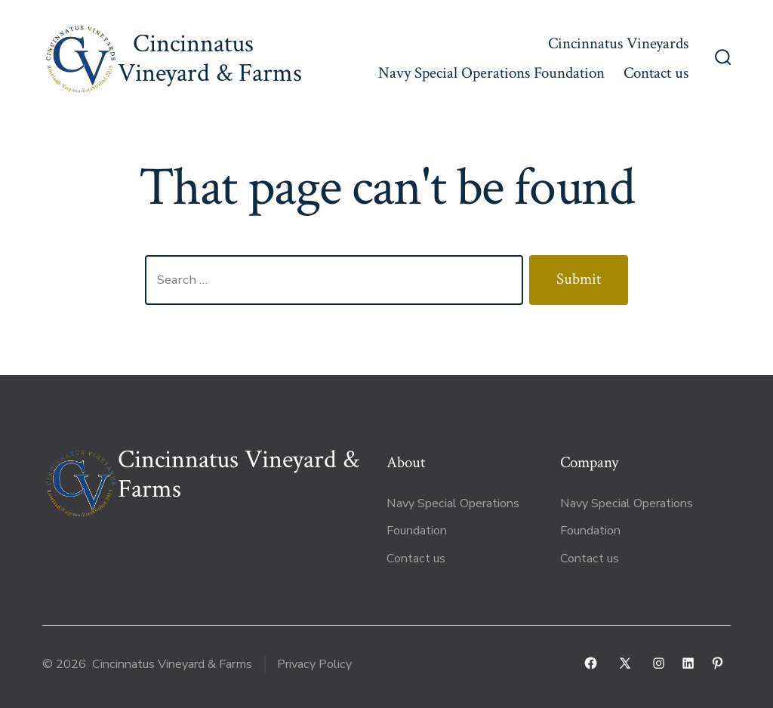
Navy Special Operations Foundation (491, 73)
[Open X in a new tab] (625, 663)
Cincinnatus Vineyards (618, 43)
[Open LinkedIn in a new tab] (688, 663)
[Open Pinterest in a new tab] (717, 663)
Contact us (656, 73)
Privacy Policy (314, 664)
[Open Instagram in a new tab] (658, 663)
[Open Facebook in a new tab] (590, 663)
